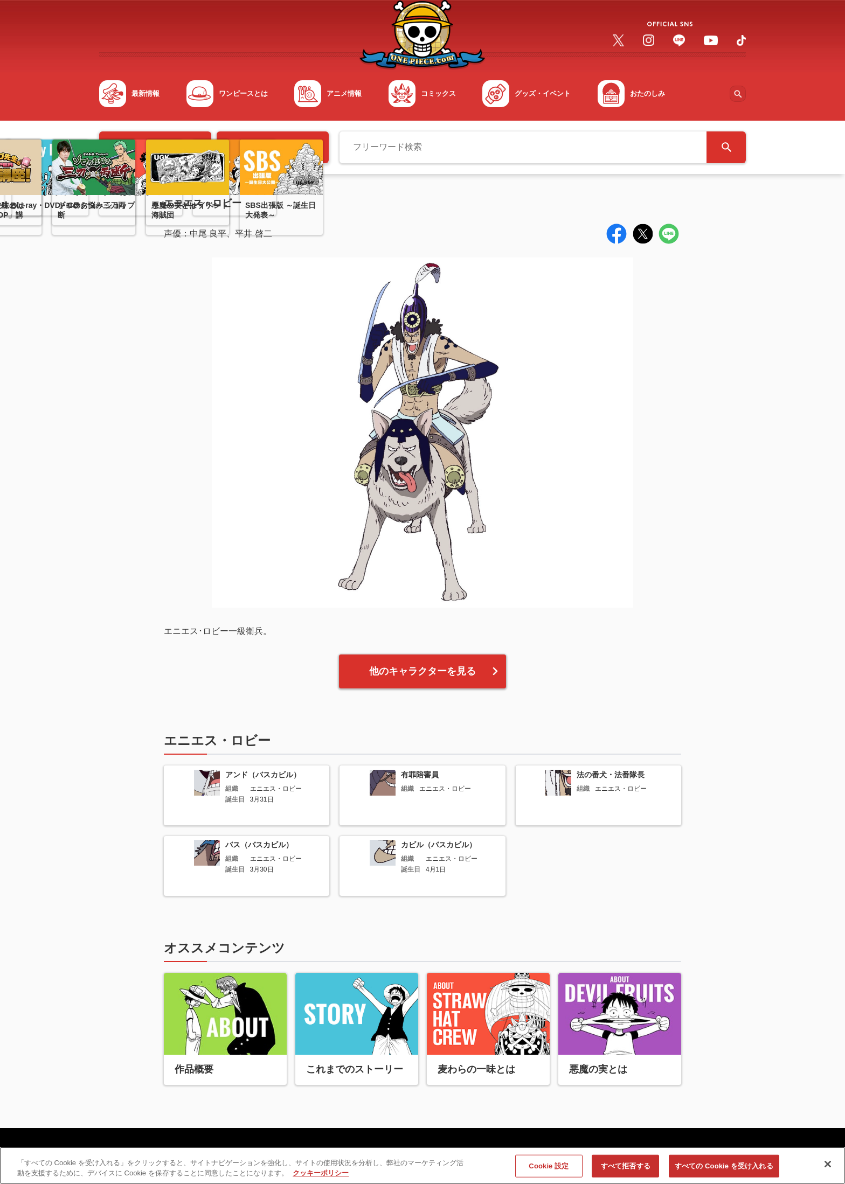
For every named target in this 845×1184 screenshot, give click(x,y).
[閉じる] (828, 1169)
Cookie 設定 (549, 1170)
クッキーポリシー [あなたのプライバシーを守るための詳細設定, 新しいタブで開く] (321, 1178)
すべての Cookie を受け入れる (724, 1170)
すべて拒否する (625, 1170)
